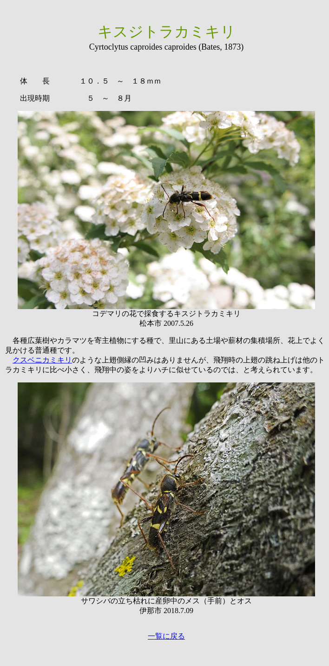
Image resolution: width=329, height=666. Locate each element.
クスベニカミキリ (42, 360)
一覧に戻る (166, 636)
